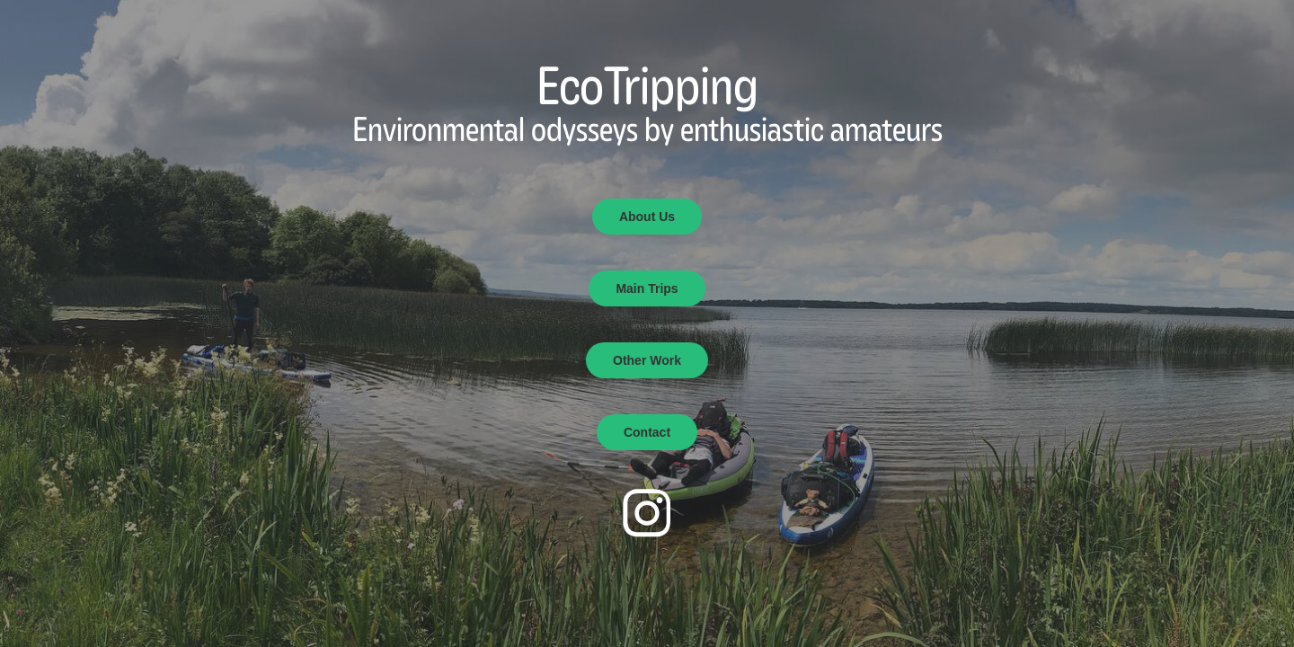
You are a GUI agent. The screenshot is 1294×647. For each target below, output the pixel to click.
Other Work (647, 360)
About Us (647, 216)
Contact (647, 432)
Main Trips (647, 288)
